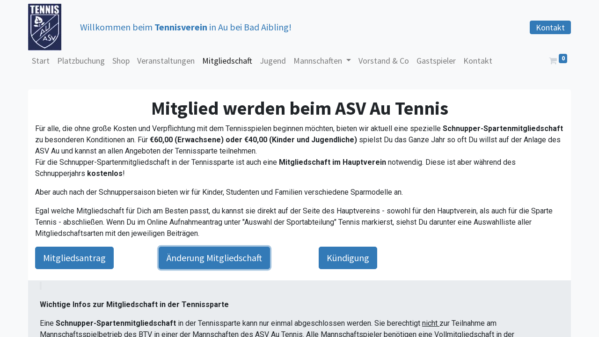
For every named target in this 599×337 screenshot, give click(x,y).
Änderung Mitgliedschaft (214, 258)
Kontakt (550, 27)
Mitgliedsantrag (74, 258)
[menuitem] (40, 61)
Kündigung (348, 258)
